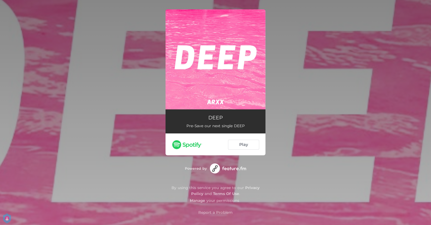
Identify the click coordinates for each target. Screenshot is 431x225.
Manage (197, 200)
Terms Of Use (226, 193)
